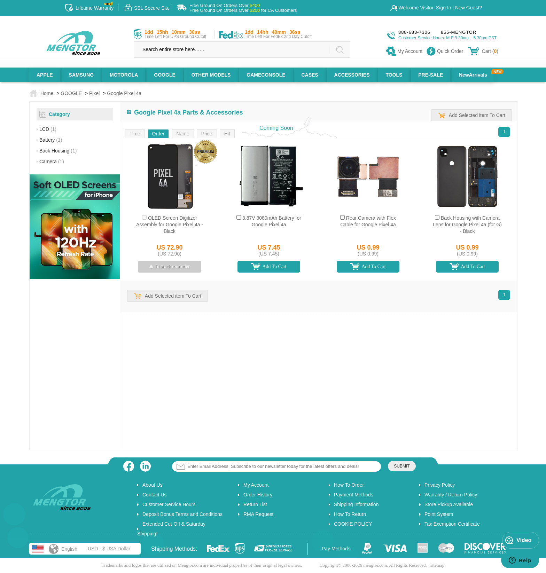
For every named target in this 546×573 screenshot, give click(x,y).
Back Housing (58, 150)
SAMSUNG (81, 75)
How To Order (349, 485)
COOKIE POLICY (353, 524)
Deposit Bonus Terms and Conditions (182, 514)
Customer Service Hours (169, 504)
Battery (50, 139)
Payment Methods (353, 494)
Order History (257, 494)
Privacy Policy (439, 485)
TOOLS (393, 75)
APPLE (45, 75)
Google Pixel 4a (124, 93)
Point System (438, 514)
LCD (47, 129)
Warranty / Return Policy (450, 494)
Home (46, 93)
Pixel (94, 93)
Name (182, 133)
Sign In (443, 7)
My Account (255, 485)
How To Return (350, 514)
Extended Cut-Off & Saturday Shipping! (171, 528)
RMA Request (258, 514)
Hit (227, 133)
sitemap (437, 565)
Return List (255, 504)
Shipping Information (356, 504)
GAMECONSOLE (266, 75)
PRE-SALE (430, 75)
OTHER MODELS (211, 75)
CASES (309, 75)
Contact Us (154, 494)
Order (158, 133)
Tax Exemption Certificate (452, 524)
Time (135, 133)
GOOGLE (164, 75)
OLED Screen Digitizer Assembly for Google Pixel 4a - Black (169, 224)
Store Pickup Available (448, 504)
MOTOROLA (124, 75)
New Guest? (468, 7)
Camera (51, 161)
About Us (152, 485)
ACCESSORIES (352, 75)
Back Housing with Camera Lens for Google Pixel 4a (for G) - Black (467, 224)
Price (206, 133)
